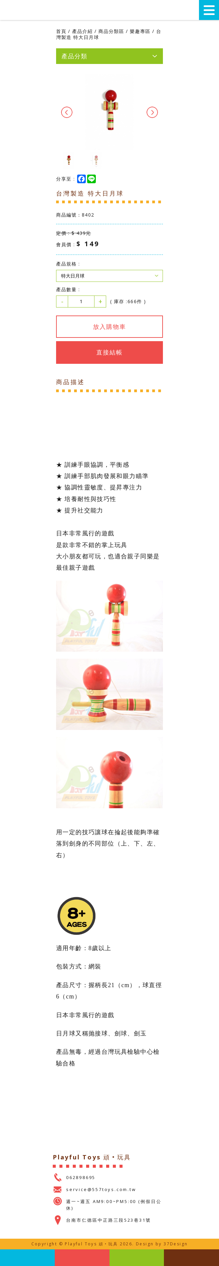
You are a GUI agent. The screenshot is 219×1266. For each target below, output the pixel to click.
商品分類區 (111, 31)
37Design (176, 1244)
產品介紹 (82, 31)
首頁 (61, 31)
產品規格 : (68, 264)
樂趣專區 (140, 31)
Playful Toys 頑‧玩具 (33, 10)
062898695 (80, 1177)
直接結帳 (109, 352)
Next (152, 112)
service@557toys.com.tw (101, 1189)
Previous (66, 112)
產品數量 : (68, 289)
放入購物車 (109, 326)
